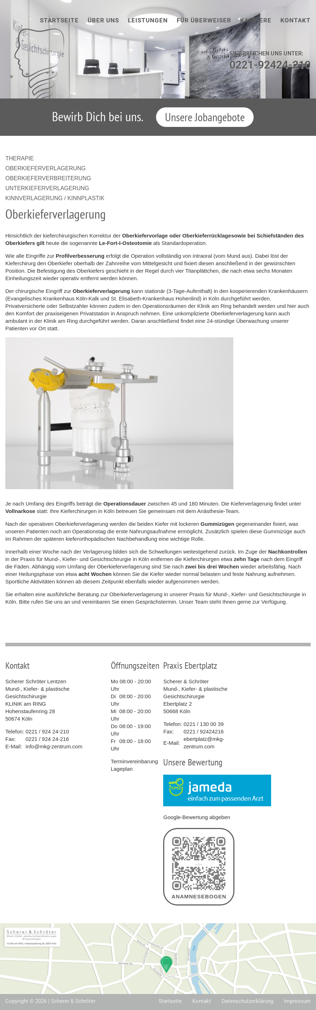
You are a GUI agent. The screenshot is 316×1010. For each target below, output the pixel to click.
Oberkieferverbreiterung (48, 178)
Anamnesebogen (199, 866)
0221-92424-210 (270, 65)
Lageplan (122, 769)
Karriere (255, 20)
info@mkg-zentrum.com (54, 746)
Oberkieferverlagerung (45, 168)
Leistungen (148, 20)
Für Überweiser (204, 20)
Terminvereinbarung (134, 761)
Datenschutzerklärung (247, 1001)
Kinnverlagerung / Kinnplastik (54, 198)
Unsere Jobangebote (205, 116)
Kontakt (295, 20)
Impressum (297, 1001)
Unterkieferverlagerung (47, 188)
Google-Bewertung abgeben (196, 817)
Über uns (103, 20)
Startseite (59, 20)
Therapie (19, 158)
